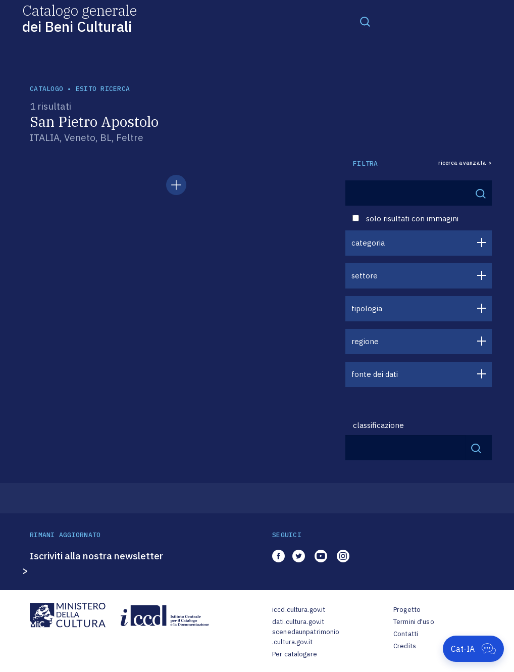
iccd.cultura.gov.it (298, 609)
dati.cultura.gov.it (298, 621)
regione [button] (365, 341)
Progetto (407, 609)
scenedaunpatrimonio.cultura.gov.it (305, 637)
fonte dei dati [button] (374, 374)
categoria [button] (368, 243)
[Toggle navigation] (365, 21)
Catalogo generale (79, 18)
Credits (404, 646)
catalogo (46, 88)
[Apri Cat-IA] (473, 649)
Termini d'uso (413, 621)
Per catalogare (294, 654)
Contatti (405, 634)
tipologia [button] (366, 308)
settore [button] (364, 275)
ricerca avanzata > (465, 163)
